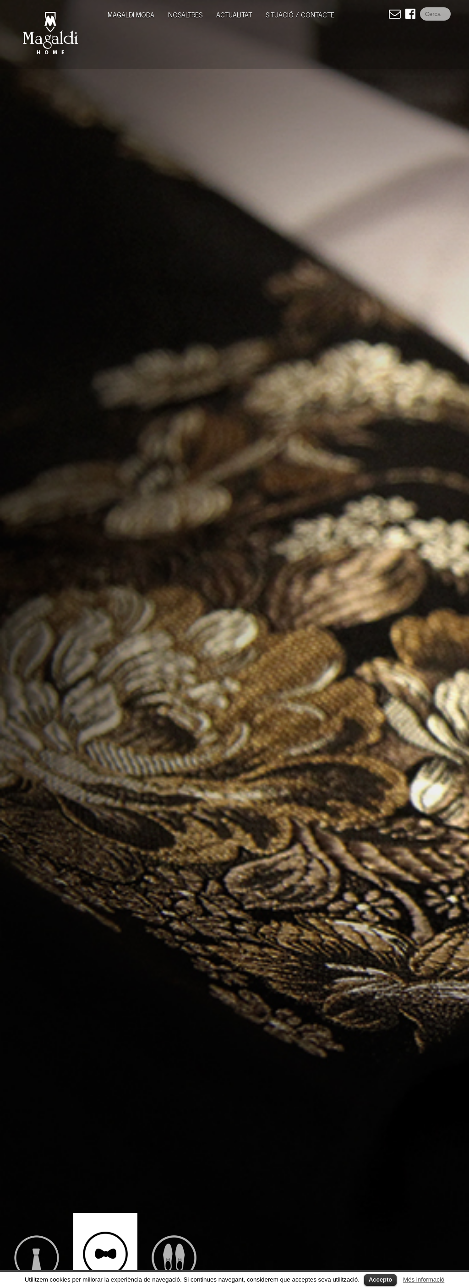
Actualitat (234, 14)
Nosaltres (185, 14)
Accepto (380, 1279)
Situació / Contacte (300, 14)
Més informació (423, 1279)
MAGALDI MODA (131, 14)
